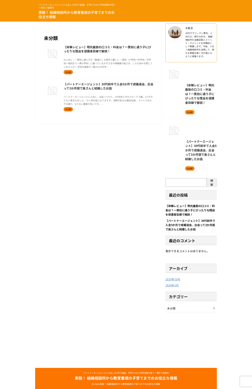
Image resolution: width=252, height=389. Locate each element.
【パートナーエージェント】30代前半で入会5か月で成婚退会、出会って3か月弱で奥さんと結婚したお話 (190, 203)
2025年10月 (171, 328)
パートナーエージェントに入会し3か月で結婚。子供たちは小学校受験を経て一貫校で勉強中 (126, 372)
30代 (100, 97)
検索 (211, 230)
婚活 (137, 97)
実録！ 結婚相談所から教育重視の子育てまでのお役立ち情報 (77, 14)
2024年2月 (171, 334)
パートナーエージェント (115, 97)
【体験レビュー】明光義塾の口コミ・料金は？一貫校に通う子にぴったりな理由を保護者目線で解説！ (190, 123)
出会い (131, 97)
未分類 (170, 357)
